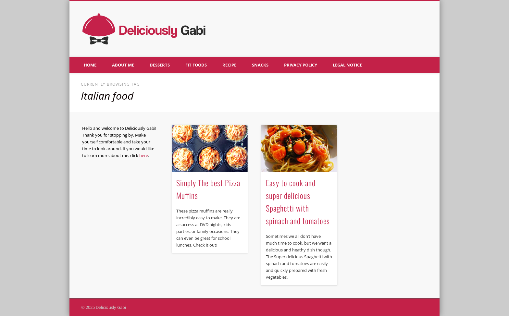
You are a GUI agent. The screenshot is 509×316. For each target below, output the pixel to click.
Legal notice (347, 65)
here (143, 155)
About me (123, 65)
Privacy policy (300, 65)
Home (90, 65)
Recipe (229, 65)
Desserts (160, 65)
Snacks (260, 65)
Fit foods (196, 65)
